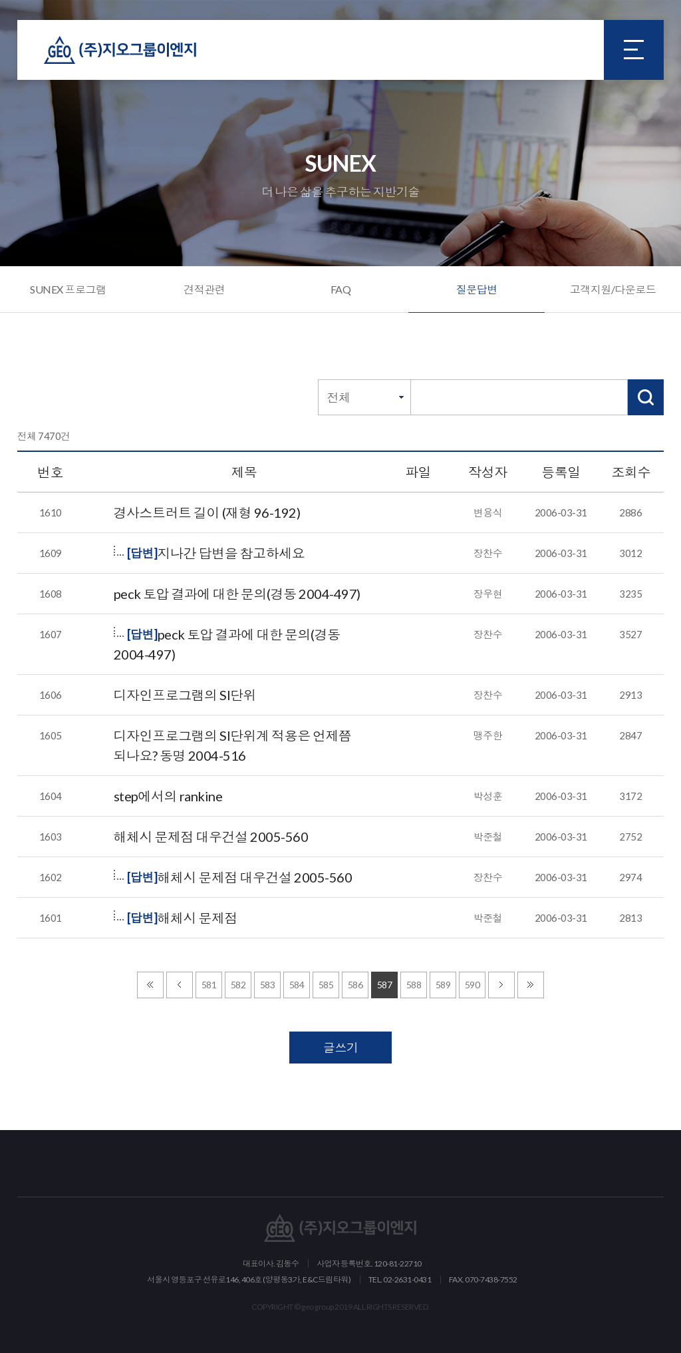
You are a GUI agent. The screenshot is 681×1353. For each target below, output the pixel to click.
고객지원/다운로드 (613, 289)
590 (472, 984)
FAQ (341, 289)
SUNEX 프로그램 (68, 289)
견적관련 (204, 289)
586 (355, 984)
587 (384, 984)
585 (326, 984)
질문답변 (476, 289)
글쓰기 (340, 1047)
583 (267, 984)
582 (238, 984)
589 (443, 984)
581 (209, 984)
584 (297, 984)
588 (414, 984)
